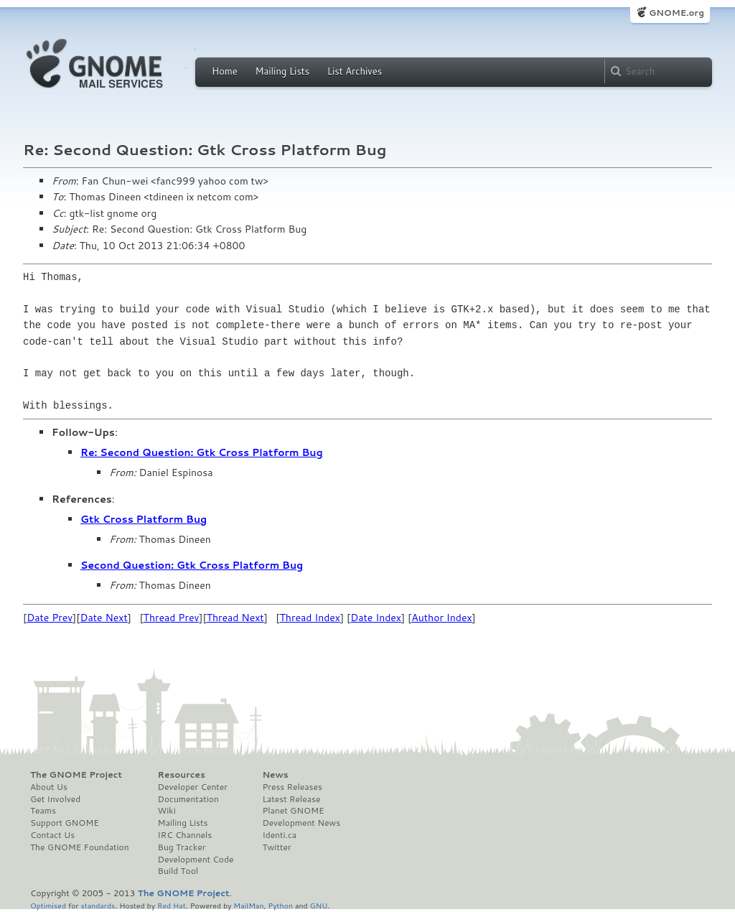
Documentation (188, 799)
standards (97, 905)
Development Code (196, 859)
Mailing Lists (282, 71)
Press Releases (292, 787)
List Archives (354, 71)
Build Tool (178, 871)
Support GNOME (64, 823)
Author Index (441, 617)
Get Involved (55, 799)
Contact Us (52, 835)
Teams (43, 810)
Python (280, 905)
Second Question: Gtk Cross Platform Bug (191, 565)
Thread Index (310, 617)
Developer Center (193, 787)
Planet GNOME (293, 810)
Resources (181, 775)
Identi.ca (279, 835)
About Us (48, 787)
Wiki (167, 810)
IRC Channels (185, 835)
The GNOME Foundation (79, 847)
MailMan (248, 905)
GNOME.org (676, 12)
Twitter (276, 847)
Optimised (48, 905)
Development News (301, 823)
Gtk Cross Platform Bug (143, 519)
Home (225, 71)
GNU (319, 905)
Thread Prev (172, 617)
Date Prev (49, 617)
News (275, 775)
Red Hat (171, 905)
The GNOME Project (76, 775)
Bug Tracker (182, 847)
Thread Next (235, 617)
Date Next (103, 617)
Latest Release (291, 799)
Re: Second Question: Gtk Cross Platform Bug (201, 452)
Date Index (375, 617)
